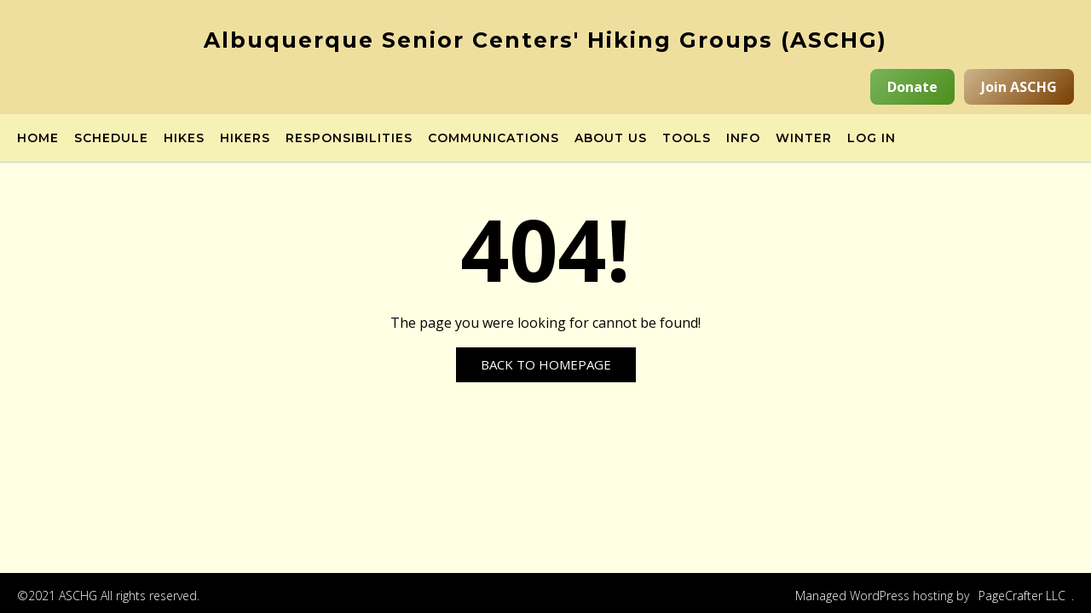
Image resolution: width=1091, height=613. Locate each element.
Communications (493, 138)
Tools (686, 138)
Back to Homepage (546, 364)
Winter (804, 138)
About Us (610, 138)
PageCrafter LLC (1021, 595)
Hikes (184, 138)
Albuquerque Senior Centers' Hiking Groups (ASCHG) (545, 40)
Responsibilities (349, 138)
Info (743, 138)
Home (38, 138)
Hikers (245, 138)
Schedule (111, 138)
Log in (871, 138)
